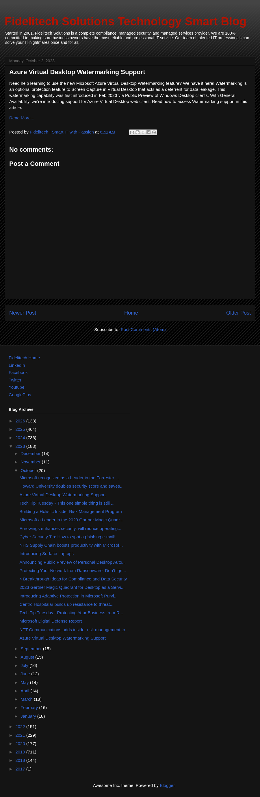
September (32, 648)
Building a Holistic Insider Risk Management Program (71, 511)
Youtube (17, 387)
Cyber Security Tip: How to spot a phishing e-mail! (68, 536)
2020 (20, 743)
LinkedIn (17, 365)
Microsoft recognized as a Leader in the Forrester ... (69, 477)
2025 (20, 429)
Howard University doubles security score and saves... (72, 486)
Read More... (21, 117)
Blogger (167, 785)
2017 (20, 768)
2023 (20, 446)
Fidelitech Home (24, 357)
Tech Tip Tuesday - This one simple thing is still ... (67, 503)
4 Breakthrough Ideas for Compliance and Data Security (73, 578)
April (25, 690)
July (25, 665)
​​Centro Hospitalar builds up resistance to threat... (67, 604)
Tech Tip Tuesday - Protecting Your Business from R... (71, 612)
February (30, 707)
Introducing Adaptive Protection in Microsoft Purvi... (69, 595)
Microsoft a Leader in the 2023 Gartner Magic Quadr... (71, 519)
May (25, 682)
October (29, 470)
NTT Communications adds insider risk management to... (74, 629)
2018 (20, 760)
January (29, 716)
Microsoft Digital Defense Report (51, 621)
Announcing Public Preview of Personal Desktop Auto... (73, 562)
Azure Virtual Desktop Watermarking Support (63, 494)
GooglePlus (20, 394)
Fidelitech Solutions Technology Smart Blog (125, 21)
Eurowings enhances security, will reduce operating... (70, 528)
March (27, 699)
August (28, 657)
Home (131, 313)
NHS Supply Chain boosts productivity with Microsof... (71, 545)
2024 (20, 437)
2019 (20, 751)
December (31, 453)
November (31, 461)
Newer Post (22, 313)
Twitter (15, 379)
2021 (20, 735)
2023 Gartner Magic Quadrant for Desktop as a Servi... (72, 587)
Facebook (18, 372)
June (26, 673)
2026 (20, 420)
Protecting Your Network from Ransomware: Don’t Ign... (73, 570)
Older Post (238, 313)
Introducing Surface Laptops (47, 553)
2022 (20, 726)
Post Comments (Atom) (143, 329)
